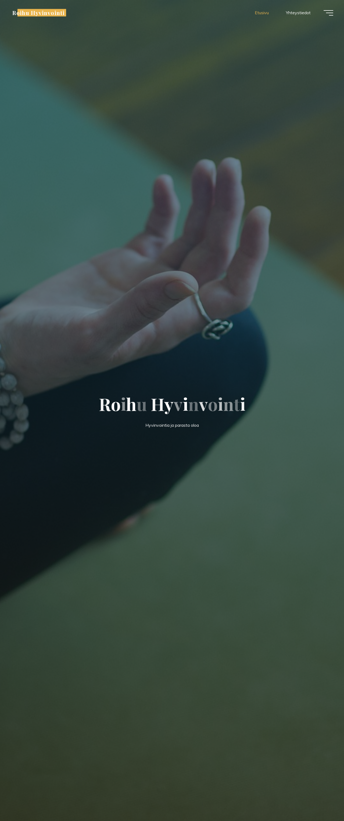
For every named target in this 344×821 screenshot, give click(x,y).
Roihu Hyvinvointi (38, 12)
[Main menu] (328, 13)
